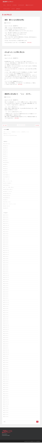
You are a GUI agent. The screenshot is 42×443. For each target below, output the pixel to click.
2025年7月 (6, 215)
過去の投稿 (37, 125)
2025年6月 (6, 217)
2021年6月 (6, 313)
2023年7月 (6, 261)
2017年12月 (7, 400)
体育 (5, 156)
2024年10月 (7, 230)
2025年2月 (6, 221)
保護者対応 (7, 198)
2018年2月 (6, 396)
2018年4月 (6, 392)
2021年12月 (7, 300)
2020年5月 (6, 340)
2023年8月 (6, 259)
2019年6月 (6, 362)
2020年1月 (6, 348)
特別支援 (6, 185)
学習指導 (6, 175)
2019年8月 (6, 358)
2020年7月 (6, 335)
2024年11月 (7, 227)
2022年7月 (6, 286)
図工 (5, 154)
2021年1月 (6, 323)
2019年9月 (6, 356)
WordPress (38, 441)
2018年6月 (6, 387)
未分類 (6, 144)
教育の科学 (7, 196)
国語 (5, 146)
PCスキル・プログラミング (9, 204)
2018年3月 (6, 394)
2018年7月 (6, 385)
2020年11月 (7, 327)
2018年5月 (6, 389)
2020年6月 (6, 338)
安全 (5, 167)
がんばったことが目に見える (14, 53)
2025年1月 (6, 223)
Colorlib (31, 441)
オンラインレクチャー (7, 9)
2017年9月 (6, 406)
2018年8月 (6, 383)
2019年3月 (6, 369)
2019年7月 (6, 360)
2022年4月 (6, 292)
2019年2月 (6, 371)
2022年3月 (6, 294)
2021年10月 (7, 304)
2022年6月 (6, 288)
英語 (5, 158)
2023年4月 (6, 267)
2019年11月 (7, 352)
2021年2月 (6, 321)
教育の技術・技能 (8, 189)
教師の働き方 (7, 194)
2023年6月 (6, 263)
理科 (5, 152)
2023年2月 (6, 271)
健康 (5, 200)
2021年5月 (6, 315)
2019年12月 (7, 350)
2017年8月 (6, 408)
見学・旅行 (7, 206)
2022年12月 (7, 275)
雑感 (5, 208)
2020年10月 (7, 329)
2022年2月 (6, 296)
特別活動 (6, 162)
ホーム (4, 5)
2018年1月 (6, 398)
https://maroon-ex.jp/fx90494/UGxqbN (10, 135)
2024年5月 (6, 240)
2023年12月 (7, 250)
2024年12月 (7, 225)
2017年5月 (6, 414)
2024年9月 (6, 232)
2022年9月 (6, 281)
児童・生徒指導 (7, 183)
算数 (5, 148)
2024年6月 (6, 238)
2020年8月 (6, 333)
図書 (5, 164)
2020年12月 (7, 325)
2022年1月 (6, 298)
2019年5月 (6, 365)
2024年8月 (6, 234)
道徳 (5, 160)
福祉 (5, 171)
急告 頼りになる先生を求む (14, 20)
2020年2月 (6, 346)
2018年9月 (6, 381)
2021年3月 (6, 319)
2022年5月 (6, 290)
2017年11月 (7, 402)
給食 (5, 169)
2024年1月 (6, 248)
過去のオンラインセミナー (29, 5)
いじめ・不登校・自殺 (8, 187)
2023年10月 (7, 254)
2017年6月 (6, 412)
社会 (5, 150)
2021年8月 (6, 308)
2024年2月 (6, 246)
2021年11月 (7, 302)
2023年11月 (7, 252)
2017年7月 (6, 410)
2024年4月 (6, 242)
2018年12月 (7, 375)
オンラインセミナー (21, 5)
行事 (5, 173)
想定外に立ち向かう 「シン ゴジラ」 (18, 94)
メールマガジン (14, 5)
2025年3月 (6, 219)
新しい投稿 (5, 125)
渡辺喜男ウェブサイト (8, 2)
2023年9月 (6, 257)
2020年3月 (6, 344)
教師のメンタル (7, 191)
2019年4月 (6, 367)
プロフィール (9, 5)
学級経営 (6, 177)
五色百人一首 (7, 202)
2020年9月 (6, 331)
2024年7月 (6, 236)
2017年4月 (6, 416)
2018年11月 (7, 377)
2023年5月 (6, 265)
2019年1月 (6, 373)
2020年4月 (6, 342)
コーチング (13, 9)
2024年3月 (6, 244)
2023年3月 (6, 269)
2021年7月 (6, 311)
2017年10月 (7, 404)
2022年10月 (7, 279)
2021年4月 (6, 317)
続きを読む (29, 43)
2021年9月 (6, 306)
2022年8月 (6, 284)
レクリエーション (8, 181)
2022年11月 (7, 277)
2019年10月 (7, 354)
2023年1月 (6, 273)
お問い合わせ (18, 9)
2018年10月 (7, 379)
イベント (6, 179)
